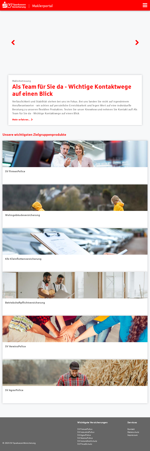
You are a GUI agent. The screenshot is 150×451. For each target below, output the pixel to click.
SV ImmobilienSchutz (87, 441)
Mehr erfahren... (22, 119)
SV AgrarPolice (84, 435)
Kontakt (131, 429)
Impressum (133, 435)
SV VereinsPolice (85, 438)
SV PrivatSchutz (84, 444)
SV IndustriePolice (85, 432)
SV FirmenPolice (84, 429)
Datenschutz (133, 432)
